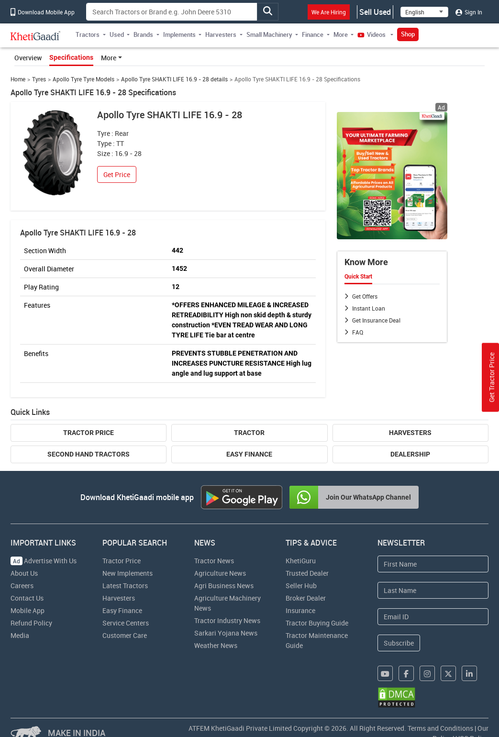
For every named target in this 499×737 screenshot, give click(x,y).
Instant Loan (368, 308)
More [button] (340, 34)
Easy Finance (249, 454)
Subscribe (399, 643)
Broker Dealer (306, 598)
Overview (28, 57)
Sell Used (375, 12)
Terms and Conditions (440, 728)
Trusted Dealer (307, 573)
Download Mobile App (43, 12)
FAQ (357, 332)
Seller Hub (301, 585)
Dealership (410, 454)
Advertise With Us (44, 560)
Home (18, 79)
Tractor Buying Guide (317, 622)
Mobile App (27, 610)
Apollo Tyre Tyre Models (83, 79)
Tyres (39, 79)
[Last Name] (432, 590)
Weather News (215, 645)
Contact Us (27, 598)
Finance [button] (312, 34)
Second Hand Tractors (88, 454)
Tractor (249, 432)
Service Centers (125, 622)
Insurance (300, 610)
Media (20, 635)
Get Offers (364, 296)
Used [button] (117, 34)
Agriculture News (220, 573)
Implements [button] (179, 34)
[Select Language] (424, 12)
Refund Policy (31, 622)
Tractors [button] (88, 34)
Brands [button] (143, 34)
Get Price (116, 174)
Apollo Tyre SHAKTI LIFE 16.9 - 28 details (174, 79)
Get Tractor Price (491, 377)
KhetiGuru (301, 560)
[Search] (171, 12)
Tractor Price (88, 432)
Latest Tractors (125, 585)
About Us (24, 573)
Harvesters (410, 432)
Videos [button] (372, 34)
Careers (22, 585)
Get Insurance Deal (376, 320)
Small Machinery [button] (269, 34)
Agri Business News (224, 585)
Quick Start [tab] (358, 276)
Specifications (71, 57)
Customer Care (124, 635)
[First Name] (432, 564)
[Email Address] (432, 616)
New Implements (127, 573)
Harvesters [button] (220, 34)
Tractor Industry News (227, 620)
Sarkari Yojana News (225, 632)
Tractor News (214, 560)
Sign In (468, 12)
